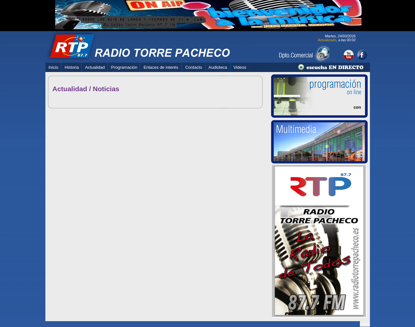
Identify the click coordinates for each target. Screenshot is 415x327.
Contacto (193, 67)
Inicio (53, 67)
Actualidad (95, 67)
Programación (124, 67)
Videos (239, 67)
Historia (72, 67)
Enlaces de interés (161, 67)
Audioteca (217, 67)
